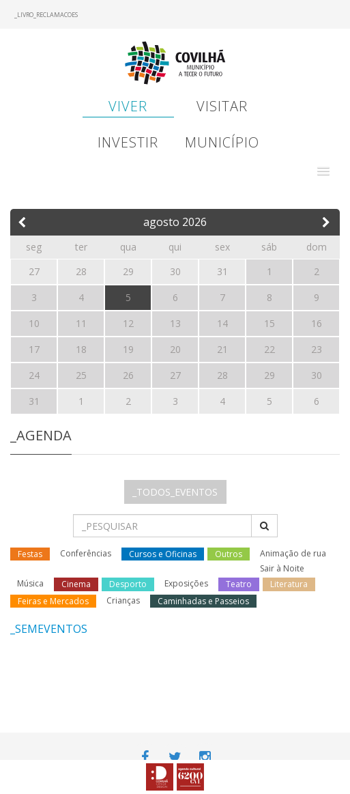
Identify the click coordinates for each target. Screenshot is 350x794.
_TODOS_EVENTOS (175, 491)
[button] (323, 171)
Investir (128, 142)
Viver (127, 106)
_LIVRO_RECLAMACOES (46, 14)
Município (222, 142)
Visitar (222, 106)
